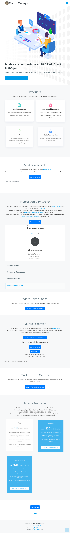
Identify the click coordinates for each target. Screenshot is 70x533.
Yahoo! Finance (56, 206)
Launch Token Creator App (35, 387)
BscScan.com (37, 529)
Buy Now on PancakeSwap (19, 485)
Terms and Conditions (35, 525)
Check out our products (16, 78)
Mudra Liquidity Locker (50, 109)
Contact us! (35, 507)
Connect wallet (35, 177)
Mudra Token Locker (50, 135)
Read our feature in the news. (33, 212)
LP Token (33, 234)
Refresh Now (35, 352)
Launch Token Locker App (35, 309)
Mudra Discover (19, 135)
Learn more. (47, 170)
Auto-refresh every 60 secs (36, 354)
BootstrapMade (38, 528)
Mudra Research (19, 109)
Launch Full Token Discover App (35, 338)
